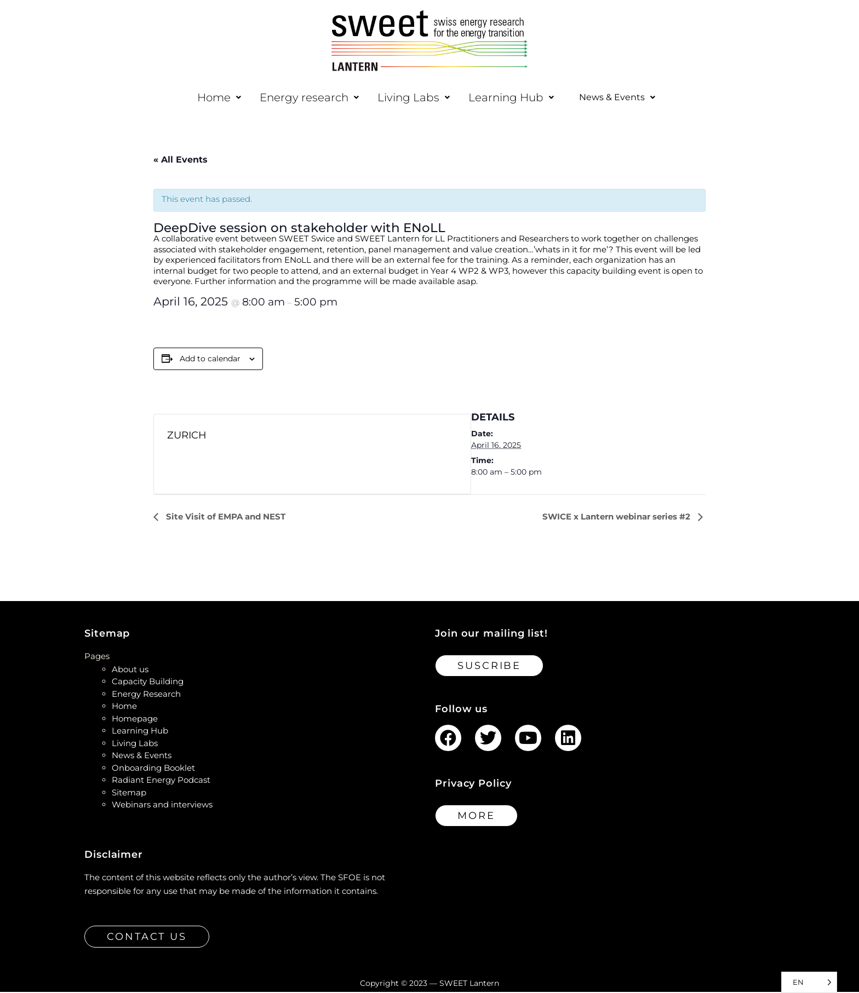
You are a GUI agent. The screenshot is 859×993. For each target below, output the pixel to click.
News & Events (617, 98)
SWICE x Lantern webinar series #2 (617, 517)
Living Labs (406, 97)
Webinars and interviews (162, 805)
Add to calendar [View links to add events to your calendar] (210, 360)
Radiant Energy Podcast (161, 781)
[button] (212, 97)
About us (130, 670)
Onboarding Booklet (153, 769)
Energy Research (146, 695)
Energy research (302, 97)
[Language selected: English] (809, 982)
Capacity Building (148, 682)
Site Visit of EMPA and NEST (224, 517)
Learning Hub (504, 97)
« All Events (180, 160)
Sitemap (129, 793)
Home (212, 97)
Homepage (135, 719)
